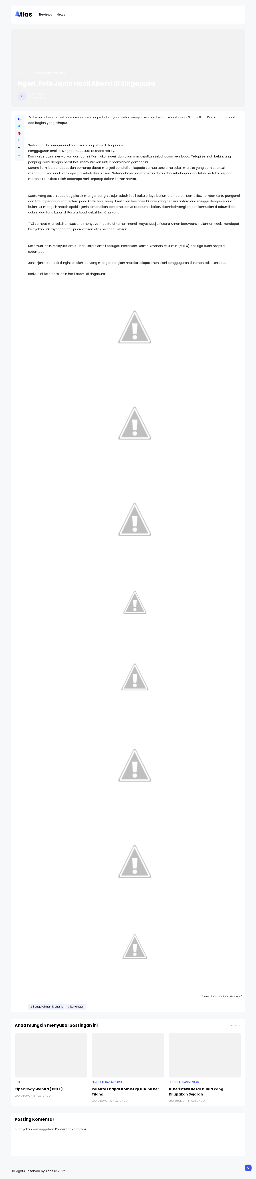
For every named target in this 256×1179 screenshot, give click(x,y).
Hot (17, 1082)
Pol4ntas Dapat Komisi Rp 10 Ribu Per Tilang (125, 1092)
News (60, 14)
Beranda (24, 73)
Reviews (45, 14)
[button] (19, 155)
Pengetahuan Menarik (49, 73)
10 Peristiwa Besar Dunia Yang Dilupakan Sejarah (196, 1092)
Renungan (77, 1006)
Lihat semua (234, 1025)
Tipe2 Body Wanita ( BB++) (39, 1089)
